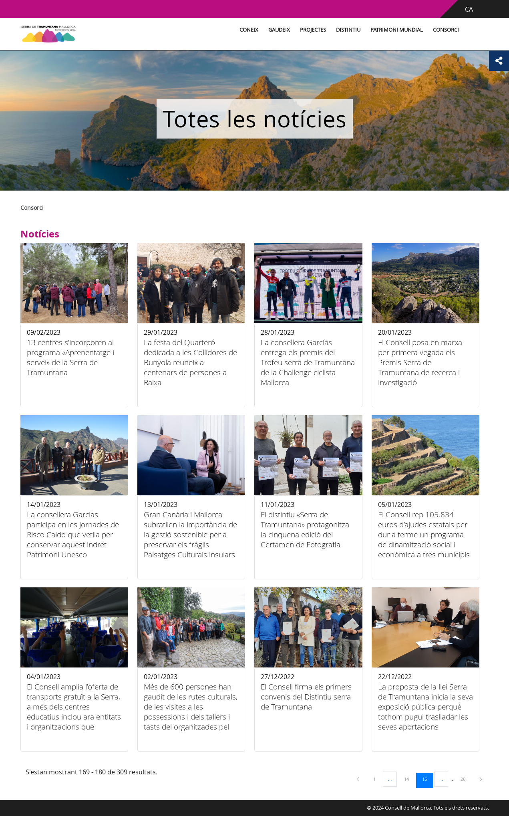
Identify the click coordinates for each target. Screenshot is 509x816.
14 (409, 779)
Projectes (313, 29)
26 (465, 779)
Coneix (248, 29)
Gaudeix (279, 29)
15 (427, 779)
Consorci (446, 29)
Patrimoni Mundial (396, 29)
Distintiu (348, 29)
